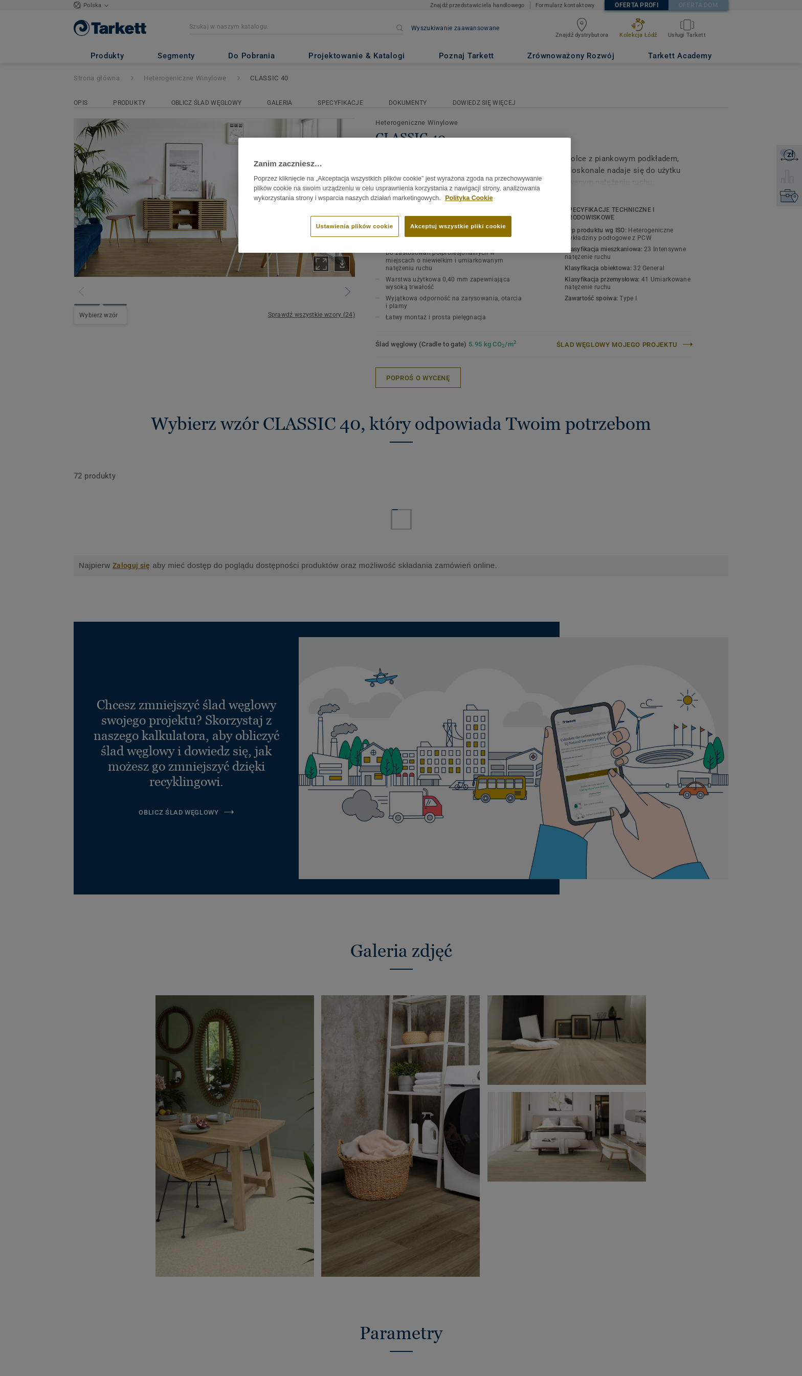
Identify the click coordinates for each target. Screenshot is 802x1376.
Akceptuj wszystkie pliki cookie (458, 226)
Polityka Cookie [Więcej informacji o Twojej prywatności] (469, 198)
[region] (404, 195)
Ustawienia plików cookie (354, 226)
